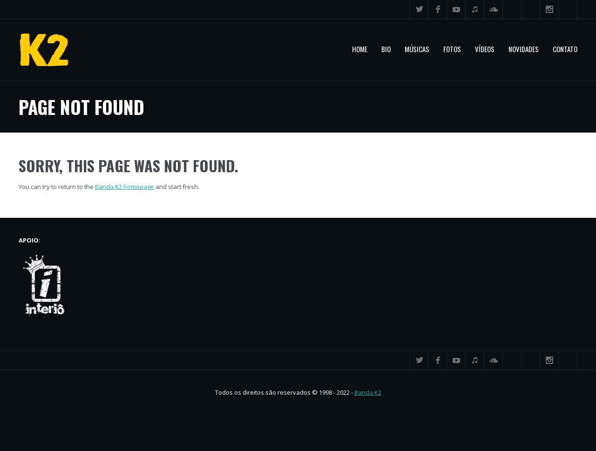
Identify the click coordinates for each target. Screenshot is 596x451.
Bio (386, 49)
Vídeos (484, 49)
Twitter (419, 9)
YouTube (456, 9)
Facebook (437, 9)
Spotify (512, 9)
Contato (565, 49)
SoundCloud (493, 9)
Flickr (531, 9)
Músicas (417, 49)
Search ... (568, 9)
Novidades (523, 49)
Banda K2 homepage (124, 186)
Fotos (452, 49)
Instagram (549, 9)
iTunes (475, 9)
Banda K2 (367, 392)
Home (359, 49)
